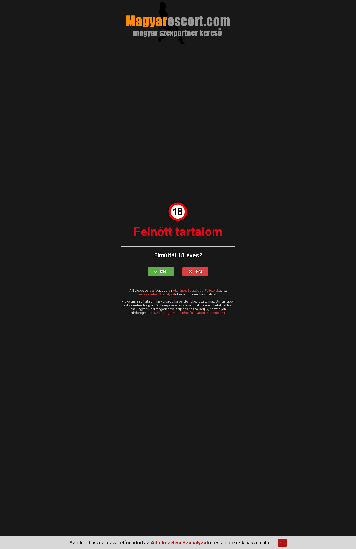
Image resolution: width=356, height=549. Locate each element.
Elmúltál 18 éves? (178, 255)
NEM (195, 272)
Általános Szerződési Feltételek (196, 290)
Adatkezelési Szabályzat (157, 294)
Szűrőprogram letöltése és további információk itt (190, 313)
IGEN (160, 272)
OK (282, 543)
